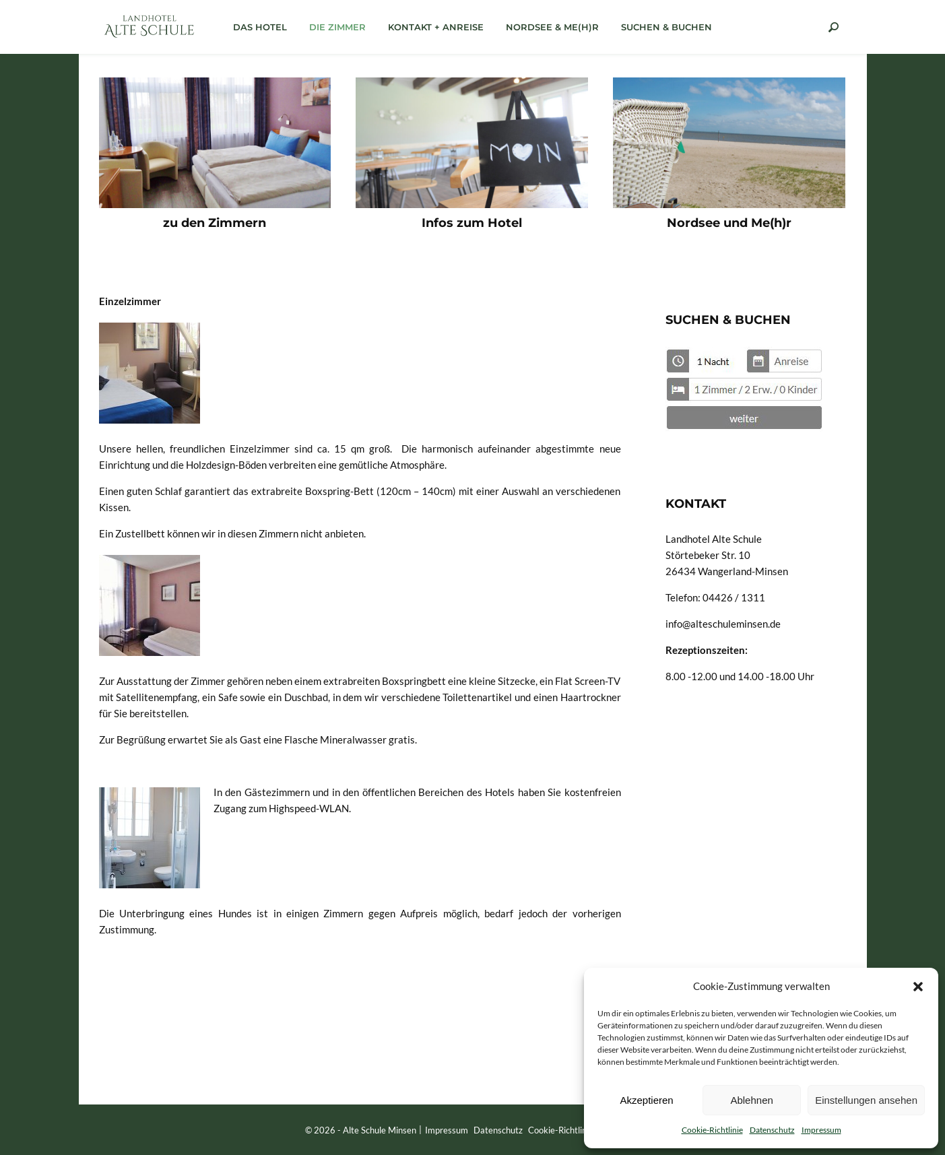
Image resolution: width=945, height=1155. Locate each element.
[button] (918, 986)
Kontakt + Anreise (436, 27)
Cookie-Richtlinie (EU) (570, 1130)
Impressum (821, 1130)
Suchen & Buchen (666, 27)
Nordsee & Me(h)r (552, 27)
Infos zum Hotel (472, 223)
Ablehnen (751, 1100)
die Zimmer (337, 27)
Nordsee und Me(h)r (729, 223)
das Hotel (260, 27)
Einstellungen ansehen (866, 1100)
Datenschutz (772, 1130)
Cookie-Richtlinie (712, 1130)
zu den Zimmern (214, 223)
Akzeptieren (646, 1100)
